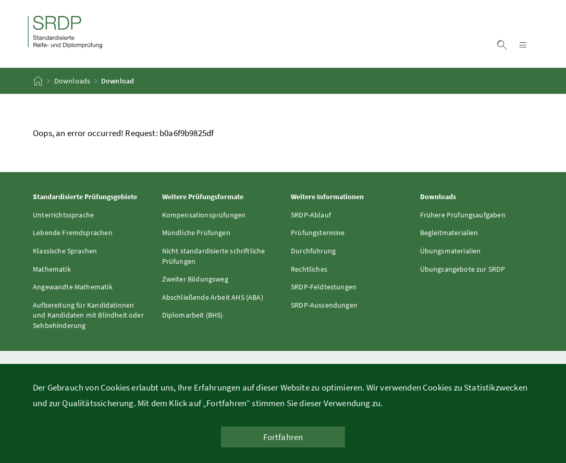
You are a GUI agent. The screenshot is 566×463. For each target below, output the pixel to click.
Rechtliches (309, 269)
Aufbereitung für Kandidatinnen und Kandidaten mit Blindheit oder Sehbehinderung (88, 315)
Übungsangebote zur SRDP (463, 269)
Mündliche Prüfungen (196, 232)
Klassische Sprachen (65, 250)
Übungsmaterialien (450, 250)
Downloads (72, 81)
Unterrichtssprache (63, 215)
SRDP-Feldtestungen (323, 286)
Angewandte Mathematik (73, 286)
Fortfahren (283, 437)
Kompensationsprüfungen (204, 215)
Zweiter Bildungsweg (195, 279)
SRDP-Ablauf (311, 215)
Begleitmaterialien (449, 232)
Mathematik (52, 269)
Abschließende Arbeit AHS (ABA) (212, 297)
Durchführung (313, 250)
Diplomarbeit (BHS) (192, 315)
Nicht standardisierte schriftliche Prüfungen (213, 256)
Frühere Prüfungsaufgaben (463, 215)
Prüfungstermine (318, 232)
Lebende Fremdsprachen (73, 232)
